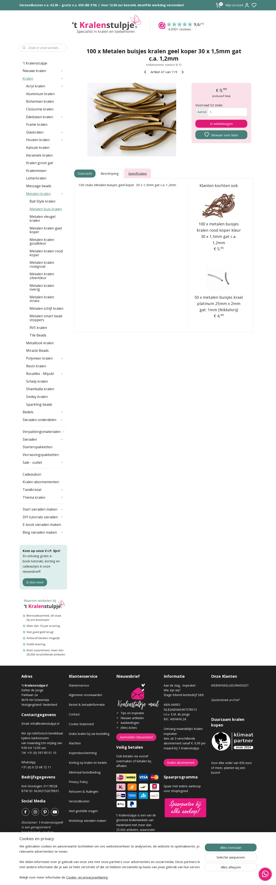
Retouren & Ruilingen (83, 791)
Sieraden (43, 439)
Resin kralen (36, 366)
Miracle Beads (37, 350)
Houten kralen (45, 139)
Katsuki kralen (37, 147)
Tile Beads (38, 335)
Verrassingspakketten (41, 454)
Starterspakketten (37, 447)
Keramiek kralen (39, 155)
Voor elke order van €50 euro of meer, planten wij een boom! (231, 768)
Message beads (38, 186)
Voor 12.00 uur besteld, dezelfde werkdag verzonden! (142, 5)
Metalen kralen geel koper (46, 230)
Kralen (43, 78)
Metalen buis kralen (46, 209)
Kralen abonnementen (41, 481)
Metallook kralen (40, 343)
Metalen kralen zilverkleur (42, 276)
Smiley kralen (37, 396)
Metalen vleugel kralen (42, 218)
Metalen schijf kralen (46, 308)
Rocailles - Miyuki (45, 373)
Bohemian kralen (40, 101)
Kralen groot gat (39, 162)
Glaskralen (45, 132)
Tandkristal (43, 489)
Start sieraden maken (43, 509)
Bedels (43, 412)
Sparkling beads (39, 404)
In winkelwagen (221, 123)
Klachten (75, 743)
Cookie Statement (81, 724)
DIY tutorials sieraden (43, 517)
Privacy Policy (78, 782)
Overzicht (85, 173)
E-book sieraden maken (42, 524)
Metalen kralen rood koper (46, 253)
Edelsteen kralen (45, 117)
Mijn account (237, 5)
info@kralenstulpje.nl (44, 724)
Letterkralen (36, 178)
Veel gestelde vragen (83, 811)
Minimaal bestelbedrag (84, 772)
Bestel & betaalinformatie (87, 705)
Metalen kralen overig (42, 287)
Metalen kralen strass (42, 299)
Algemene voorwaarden (85, 695)
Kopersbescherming (83, 753)
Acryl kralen (45, 86)
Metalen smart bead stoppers (46, 318)
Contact (74, 714)
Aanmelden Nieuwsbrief (136, 737)
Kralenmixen (36, 170)
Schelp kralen (37, 381)
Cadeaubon (32, 474)
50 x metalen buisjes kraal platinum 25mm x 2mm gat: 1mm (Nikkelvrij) (219, 303)
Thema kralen (43, 497)
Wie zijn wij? (172, 690)
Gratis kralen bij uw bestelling (89, 734)
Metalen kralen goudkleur (42, 241)
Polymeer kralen (45, 358)
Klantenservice (79, 685)
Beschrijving (110, 173)
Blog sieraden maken (43, 532)
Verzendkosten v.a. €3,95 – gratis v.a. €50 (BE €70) (58, 5)
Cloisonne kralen (39, 109)
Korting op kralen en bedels (88, 763)
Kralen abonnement (181, 763)
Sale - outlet (43, 462)
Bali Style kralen (42, 201)
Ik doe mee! (35, 582)
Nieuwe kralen (43, 70)
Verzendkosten (79, 801)
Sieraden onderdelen (43, 419)
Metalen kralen (45, 193)
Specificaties (137, 173)
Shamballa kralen (40, 389)
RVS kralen (38, 327)
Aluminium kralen (40, 93)
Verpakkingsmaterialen (44, 431)
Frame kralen (36, 124)
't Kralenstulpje (35, 63)
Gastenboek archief (225, 700)
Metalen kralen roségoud (42, 264)
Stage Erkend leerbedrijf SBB (184, 695)
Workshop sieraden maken (87, 821)
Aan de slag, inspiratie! (180, 685)
